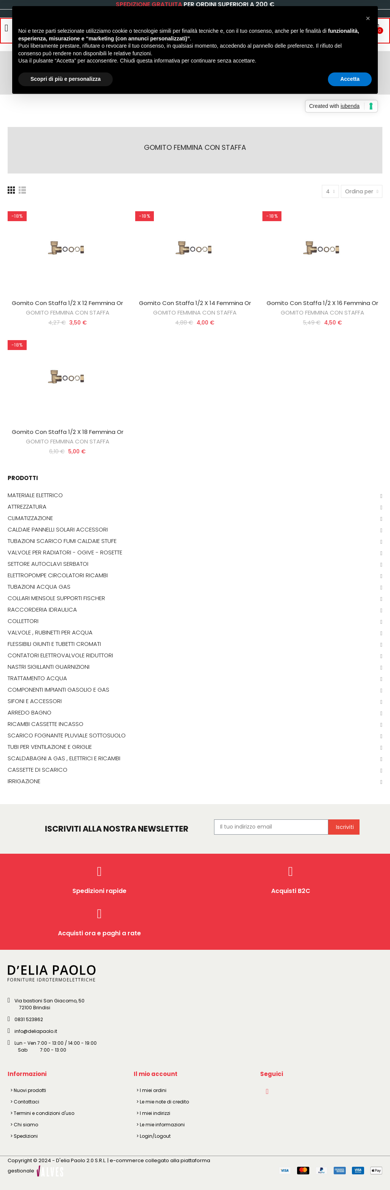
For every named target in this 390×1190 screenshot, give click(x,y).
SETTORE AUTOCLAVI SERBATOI (48, 564)
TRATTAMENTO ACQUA (37, 678)
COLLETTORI (23, 621)
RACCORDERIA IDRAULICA (42, 609)
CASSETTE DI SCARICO (37, 770)
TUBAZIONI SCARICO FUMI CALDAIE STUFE (62, 541)
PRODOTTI (23, 478)
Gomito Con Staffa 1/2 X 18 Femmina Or (67, 432)
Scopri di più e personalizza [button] (65, 79)
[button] (368, 18)
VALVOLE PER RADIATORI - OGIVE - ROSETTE (65, 552)
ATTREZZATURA (27, 507)
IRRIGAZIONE (24, 781)
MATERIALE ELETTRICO (35, 495)
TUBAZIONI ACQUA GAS (39, 587)
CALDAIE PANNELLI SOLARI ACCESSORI (58, 529)
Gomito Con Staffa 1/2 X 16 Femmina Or (322, 303)
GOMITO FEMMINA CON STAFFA (67, 312)
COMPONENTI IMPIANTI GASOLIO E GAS (58, 690)
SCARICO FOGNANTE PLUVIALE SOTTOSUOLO (67, 735)
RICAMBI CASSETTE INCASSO (45, 724)
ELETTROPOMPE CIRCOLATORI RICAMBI (58, 575)
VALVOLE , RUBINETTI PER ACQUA (50, 632)
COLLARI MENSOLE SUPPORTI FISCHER (56, 598)
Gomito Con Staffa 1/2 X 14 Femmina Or (195, 303)
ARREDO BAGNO (29, 712)
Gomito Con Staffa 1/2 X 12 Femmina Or (67, 303)
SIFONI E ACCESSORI (35, 701)
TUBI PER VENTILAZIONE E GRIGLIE (50, 747)
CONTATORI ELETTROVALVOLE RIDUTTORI (60, 655)
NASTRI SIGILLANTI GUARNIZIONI (49, 667)
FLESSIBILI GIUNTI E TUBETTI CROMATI (54, 644)
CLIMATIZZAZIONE (30, 518)
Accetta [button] (350, 79)
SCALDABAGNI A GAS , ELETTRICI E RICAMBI (64, 758)
